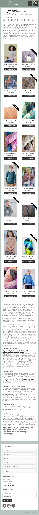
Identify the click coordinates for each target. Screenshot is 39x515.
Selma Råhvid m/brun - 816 (28, 153)
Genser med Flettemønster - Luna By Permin (28, 291)
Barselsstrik (11, 219)
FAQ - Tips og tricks (10, 467)
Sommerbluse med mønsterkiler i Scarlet (10, 64)
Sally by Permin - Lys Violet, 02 (28, 64)
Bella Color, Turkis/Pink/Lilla (28, 219)
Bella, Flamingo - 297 (10, 120)
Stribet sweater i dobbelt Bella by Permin (10, 91)
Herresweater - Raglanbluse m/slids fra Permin (10, 188)
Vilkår (6, 462)
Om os (6, 458)
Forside (6, 450)
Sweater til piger (28, 188)
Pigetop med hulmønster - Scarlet (10, 256)
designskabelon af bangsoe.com (30, 512)
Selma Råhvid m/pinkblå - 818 (10, 153)
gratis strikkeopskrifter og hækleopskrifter (15, 351)
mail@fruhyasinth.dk (8, 485)
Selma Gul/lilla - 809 (28, 120)
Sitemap (6, 471)
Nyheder (7, 454)
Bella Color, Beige (28, 91)
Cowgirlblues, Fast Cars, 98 (28, 256)
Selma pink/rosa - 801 (11, 291)
